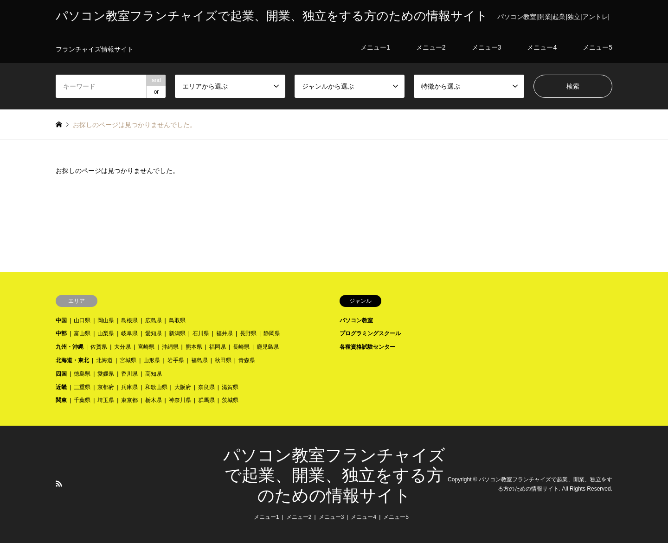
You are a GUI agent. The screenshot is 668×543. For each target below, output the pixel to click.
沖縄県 (170, 347)
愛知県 (153, 333)
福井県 (224, 333)
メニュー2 (299, 517)
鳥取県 (177, 320)
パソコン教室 (356, 320)
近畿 (61, 387)
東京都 (129, 400)
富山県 (82, 333)
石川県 (201, 333)
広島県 (153, 320)
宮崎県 (146, 347)
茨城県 (230, 400)
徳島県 (82, 374)
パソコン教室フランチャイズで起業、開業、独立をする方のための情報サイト (334, 475)
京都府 (105, 387)
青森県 (246, 360)
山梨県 (105, 333)
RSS (59, 483)
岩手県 (175, 360)
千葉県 (82, 400)
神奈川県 (180, 400)
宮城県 (128, 360)
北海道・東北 (72, 360)
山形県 (151, 360)
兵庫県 (129, 387)
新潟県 (177, 333)
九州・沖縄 (70, 347)
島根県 (129, 320)
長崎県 (241, 347)
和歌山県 (156, 387)
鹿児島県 (268, 347)
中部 (61, 333)
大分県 (122, 347)
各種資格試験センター (367, 347)
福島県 (199, 360)
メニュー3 (331, 517)
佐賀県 (98, 347)
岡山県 (105, 320)
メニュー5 (396, 517)
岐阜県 (129, 333)
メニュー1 (266, 517)
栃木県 (153, 400)
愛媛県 (105, 374)
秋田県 (223, 360)
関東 (61, 400)
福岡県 (217, 347)
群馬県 (206, 400)
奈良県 (206, 387)
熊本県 (194, 347)
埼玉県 (105, 400)
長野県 (248, 333)
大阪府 (182, 387)
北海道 (104, 360)
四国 (61, 374)
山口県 (82, 320)
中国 (61, 320)
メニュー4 (363, 517)
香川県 (129, 374)
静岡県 (271, 333)
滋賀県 (230, 387)
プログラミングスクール (370, 333)
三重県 (82, 387)
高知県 (153, 374)
